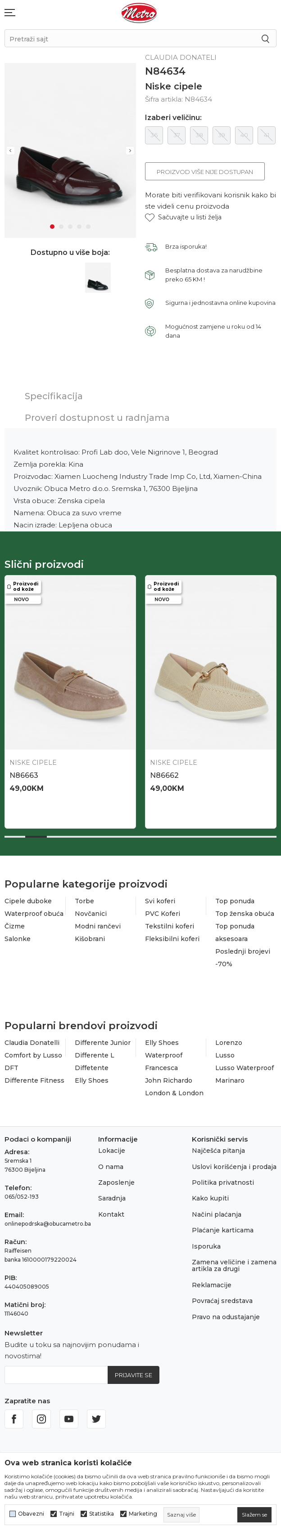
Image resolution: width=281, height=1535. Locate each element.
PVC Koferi (162, 910)
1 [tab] (52, 224)
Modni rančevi (98, 923)
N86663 (23, 772)
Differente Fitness (34, 1077)
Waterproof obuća (34, 910)
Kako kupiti (210, 1195)
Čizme (15, 923)
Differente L (94, 1052)
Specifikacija (54, 396)
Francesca (161, 1065)
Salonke (18, 936)
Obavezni (31, 1514)
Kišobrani (90, 936)
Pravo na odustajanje (226, 1314)
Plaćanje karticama (223, 1227)
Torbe (84, 898)
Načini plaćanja (216, 1211)
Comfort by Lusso (33, 1052)
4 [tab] (79, 224)
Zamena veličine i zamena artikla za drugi (234, 1262)
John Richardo (168, 1077)
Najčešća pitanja (218, 1148)
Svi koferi (160, 898)
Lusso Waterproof (244, 1065)
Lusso (225, 1052)
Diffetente (92, 1065)
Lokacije (111, 1148)
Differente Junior (103, 1039)
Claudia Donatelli (32, 1039)
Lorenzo (228, 1039)
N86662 (162, 772)
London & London (174, 1090)
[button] (183, 217)
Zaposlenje (116, 1179)
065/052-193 (22, 1194)
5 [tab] (88, 224)
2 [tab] (61, 224)
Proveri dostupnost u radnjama (97, 417)
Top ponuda (234, 898)
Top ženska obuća (244, 910)
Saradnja (112, 1195)
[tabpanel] (69, 149)
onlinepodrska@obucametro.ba (48, 1221)
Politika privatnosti (223, 1179)
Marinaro (230, 1077)
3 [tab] (70, 224)
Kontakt (111, 1211)
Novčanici (91, 910)
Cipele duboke (28, 898)
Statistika (101, 1514)
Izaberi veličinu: (173, 118)
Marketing (143, 1514)
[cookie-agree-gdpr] (254, 1514)
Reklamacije (211, 1282)
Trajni (66, 1514)
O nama (110, 1164)
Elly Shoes (92, 1077)
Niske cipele (173, 86)
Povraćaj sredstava (222, 1298)
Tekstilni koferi (169, 923)
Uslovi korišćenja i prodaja (234, 1164)
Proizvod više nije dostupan (205, 171)
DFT (11, 1065)
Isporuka (206, 1243)
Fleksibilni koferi (172, 936)
